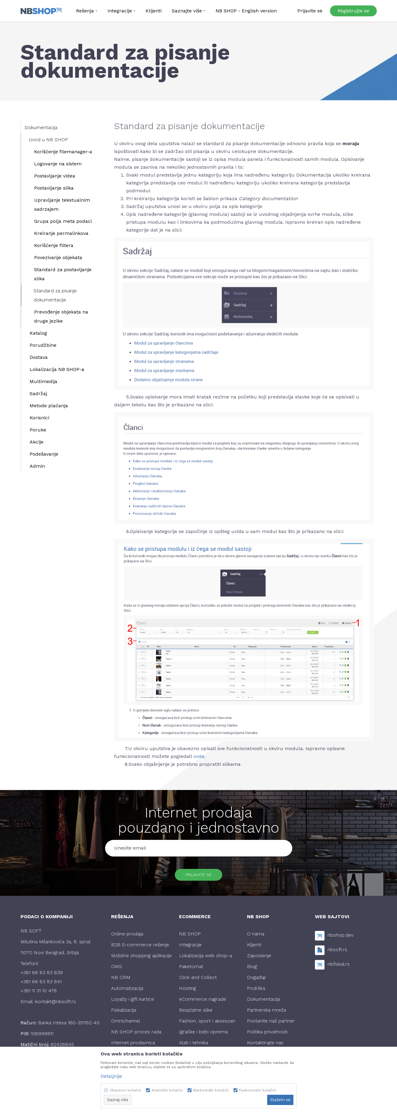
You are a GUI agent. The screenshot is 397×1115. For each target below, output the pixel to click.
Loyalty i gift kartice (132, 1003)
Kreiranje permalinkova (61, 233)
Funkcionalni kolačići (257, 1090)
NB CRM (120, 981)
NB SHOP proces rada (136, 1035)
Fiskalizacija (123, 1013)
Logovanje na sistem (58, 164)
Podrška (256, 992)
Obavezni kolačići (125, 1090)
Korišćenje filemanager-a (63, 151)
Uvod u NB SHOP (48, 139)
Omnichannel (125, 1024)
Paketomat (191, 970)
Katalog (38, 333)
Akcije (36, 442)
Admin (37, 466)
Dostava (39, 357)
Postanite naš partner (271, 1024)
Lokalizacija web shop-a (205, 959)
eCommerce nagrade (202, 1003)
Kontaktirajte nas (265, 1046)
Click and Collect (198, 981)
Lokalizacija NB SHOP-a (57, 369)
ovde (199, 756)
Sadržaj (38, 393)
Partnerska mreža (266, 1013)
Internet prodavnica (133, 1046)
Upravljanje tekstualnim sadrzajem (62, 204)
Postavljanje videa (54, 176)
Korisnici (39, 418)
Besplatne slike (196, 1013)
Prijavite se (198, 876)
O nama (255, 937)
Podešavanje (44, 454)
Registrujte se (353, 11)
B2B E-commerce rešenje (140, 948)
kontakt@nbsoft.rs (55, 1005)
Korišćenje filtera (53, 245)
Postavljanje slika (54, 188)
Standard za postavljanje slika (62, 274)
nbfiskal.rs (339, 968)
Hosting (187, 992)
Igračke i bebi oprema (203, 1035)
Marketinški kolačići (211, 1090)
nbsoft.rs (337, 953)
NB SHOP (190, 937)
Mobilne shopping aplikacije (141, 959)
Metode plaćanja (49, 405)
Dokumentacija (40, 127)
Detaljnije (111, 1076)
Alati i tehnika (193, 1046)
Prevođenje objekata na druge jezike (61, 316)
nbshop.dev (341, 939)
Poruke (38, 430)
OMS (116, 970)
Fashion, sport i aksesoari (207, 1024)
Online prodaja (127, 937)
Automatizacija (127, 992)
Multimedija (43, 381)
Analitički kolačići (167, 1090)
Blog (252, 970)
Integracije (190, 948)
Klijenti (254, 948)
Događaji (256, 981)
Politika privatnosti (267, 1035)
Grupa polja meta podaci (63, 221)
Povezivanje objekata (58, 257)
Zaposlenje (259, 959)
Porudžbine (43, 345)
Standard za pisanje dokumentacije (55, 295)
